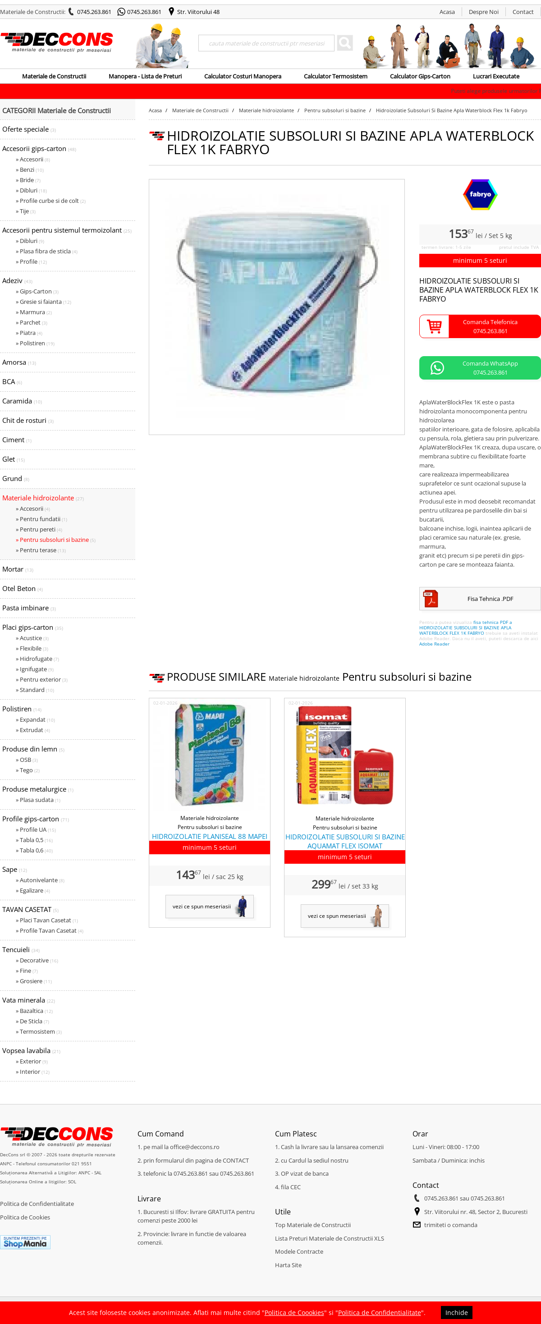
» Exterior (32, 1061)
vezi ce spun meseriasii (202, 906)
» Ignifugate (35, 669)
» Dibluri (31, 190)
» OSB (27, 760)
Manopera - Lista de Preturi (145, 76)
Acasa (447, 12)
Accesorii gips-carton (39, 148)
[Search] (266, 43)
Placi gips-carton (32, 627)
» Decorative (37, 960)
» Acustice (32, 638)
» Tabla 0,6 (34, 850)
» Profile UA (36, 829)
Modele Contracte (299, 1251)
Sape (14, 869)
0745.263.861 (94, 12)
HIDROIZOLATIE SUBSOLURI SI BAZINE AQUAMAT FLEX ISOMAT (345, 841)
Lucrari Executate (496, 76)
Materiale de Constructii (54, 76)
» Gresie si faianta (43, 302)
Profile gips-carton (35, 818)
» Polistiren (35, 343)
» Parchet (31, 322)
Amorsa (19, 362)
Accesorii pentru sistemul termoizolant (67, 229)
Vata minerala (28, 999)
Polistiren (21, 708)
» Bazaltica (34, 1011)
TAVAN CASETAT (30, 909)
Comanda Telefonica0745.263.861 (490, 326)
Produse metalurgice (37, 788)
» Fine (27, 971)
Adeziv (17, 280)
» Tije (26, 211)
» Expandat (35, 719)
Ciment (17, 439)
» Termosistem (39, 1031)
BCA (12, 381)
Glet (13, 458)
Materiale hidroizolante (43, 497)
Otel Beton (22, 588)
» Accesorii (33, 159)
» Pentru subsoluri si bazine (56, 540)
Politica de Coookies (294, 1312)
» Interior (33, 1071)
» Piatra (29, 333)
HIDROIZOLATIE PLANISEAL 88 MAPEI (209, 836)
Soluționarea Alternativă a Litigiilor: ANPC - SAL (50, 1172)
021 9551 (82, 1163)
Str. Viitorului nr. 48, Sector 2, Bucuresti (475, 1212)
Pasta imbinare (29, 607)
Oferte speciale (29, 128)
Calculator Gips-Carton (420, 76)
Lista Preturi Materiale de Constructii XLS (329, 1238)
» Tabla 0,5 (34, 840)
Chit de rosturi (28, 420)
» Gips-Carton (37, 291)
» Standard (35, 690)
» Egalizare (33, 890)
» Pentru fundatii (41, 519)
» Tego (28, 770)
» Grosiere (34, 981)
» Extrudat (33, 730)
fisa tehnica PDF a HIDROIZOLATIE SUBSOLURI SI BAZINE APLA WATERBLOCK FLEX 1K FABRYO (465, 627)
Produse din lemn (33, 748)
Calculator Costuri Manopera (242, 76)
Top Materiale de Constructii (313, 1225)
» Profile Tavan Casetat (49, 930)
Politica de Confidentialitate (37, 1204)
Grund (15, 478)
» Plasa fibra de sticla (47, 251)
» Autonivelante (40, 880)
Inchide (456, 1312)
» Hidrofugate (37, 659)
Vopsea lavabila (31, 1050)
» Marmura (34, 312)
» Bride (28, 180)
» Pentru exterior (42, 679)
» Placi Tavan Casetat (47, 920)
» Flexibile (32, 648)
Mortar (17, 568)
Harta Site (288, 1265)
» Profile (31, 261)
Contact (523, 12)
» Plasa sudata (38, 800)
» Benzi (30, 169)
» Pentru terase (41, 550)
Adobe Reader (434, 644)
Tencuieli (21, 949)
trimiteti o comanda (450, 1225)
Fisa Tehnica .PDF (490, 599)
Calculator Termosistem (335, 76)
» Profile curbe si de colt (51, 201)
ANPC (6, 1163)
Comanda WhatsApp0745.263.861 (490, 367)
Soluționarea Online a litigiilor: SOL (38, 1181)
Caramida (22, 400)
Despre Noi (484, 12)
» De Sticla (32, 1021)
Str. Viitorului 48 (198, 12)
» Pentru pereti (39, 529)
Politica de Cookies (25, 1217)
